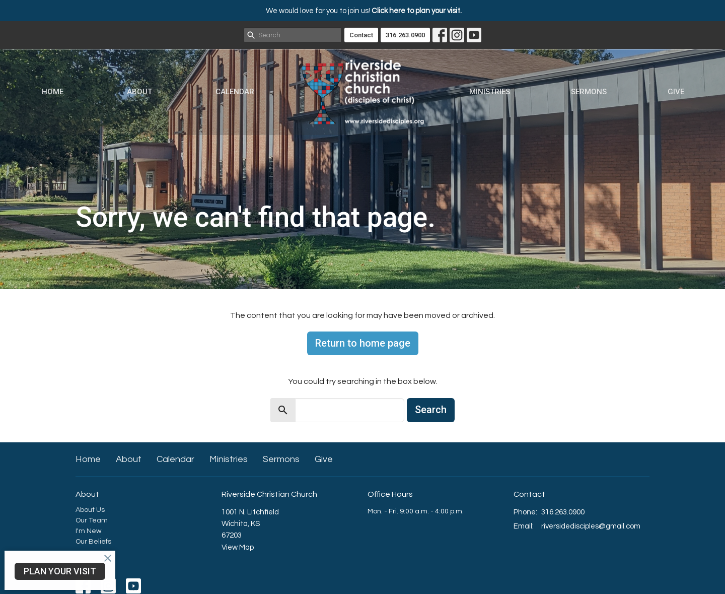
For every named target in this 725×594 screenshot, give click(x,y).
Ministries (489, 91)
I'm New (88, 531)
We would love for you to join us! (364, 11)
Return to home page (362, 343)
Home (52, 91)
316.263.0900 (405, 35)
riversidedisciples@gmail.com (590, 526)
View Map (238, 547)
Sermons (589, 91)
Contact (361, 35)
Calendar (234, 91)
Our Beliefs (93, 541)
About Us (90, 509)
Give (676, 91)
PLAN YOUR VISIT (60, 571)
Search (431, 410)
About (139, 91)
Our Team (92, 520)
